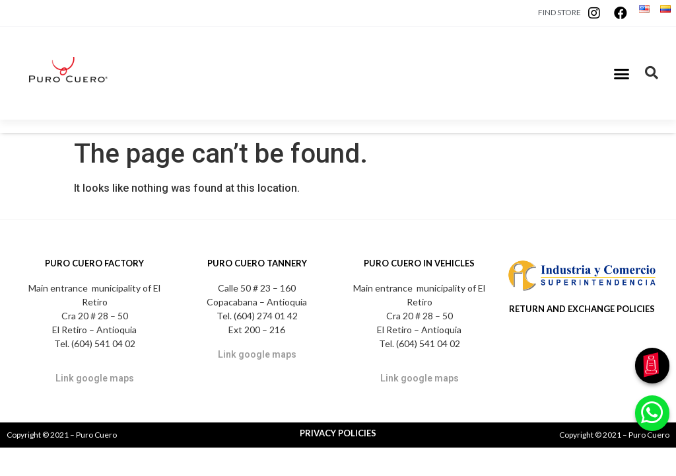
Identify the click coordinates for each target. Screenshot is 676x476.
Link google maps (94, 378)
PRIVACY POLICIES (338, 433)
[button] (621, 73)
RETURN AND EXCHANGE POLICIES (582, 308)
